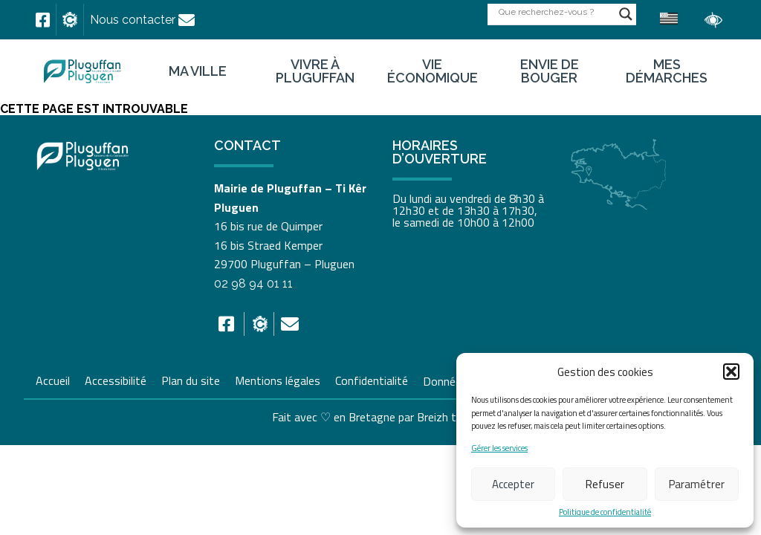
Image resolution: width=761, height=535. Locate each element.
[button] (731, 371)
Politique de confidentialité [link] (605, 512)
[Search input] (555, 11)
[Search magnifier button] (625, 14)
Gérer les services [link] (499, 448)
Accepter (513, 484)
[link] (43, 20)
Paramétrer (697, 484)
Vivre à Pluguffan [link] (315, 71)
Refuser (605, 484)
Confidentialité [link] (371, 379)
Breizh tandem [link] (453, 417)
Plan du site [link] (190, 379)
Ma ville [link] (198, 71)
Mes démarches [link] (666, 71)
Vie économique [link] (432, 71)
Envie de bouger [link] (549, 71)
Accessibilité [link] (115, 379)
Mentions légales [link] (277, 379)
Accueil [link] (53, 379)
